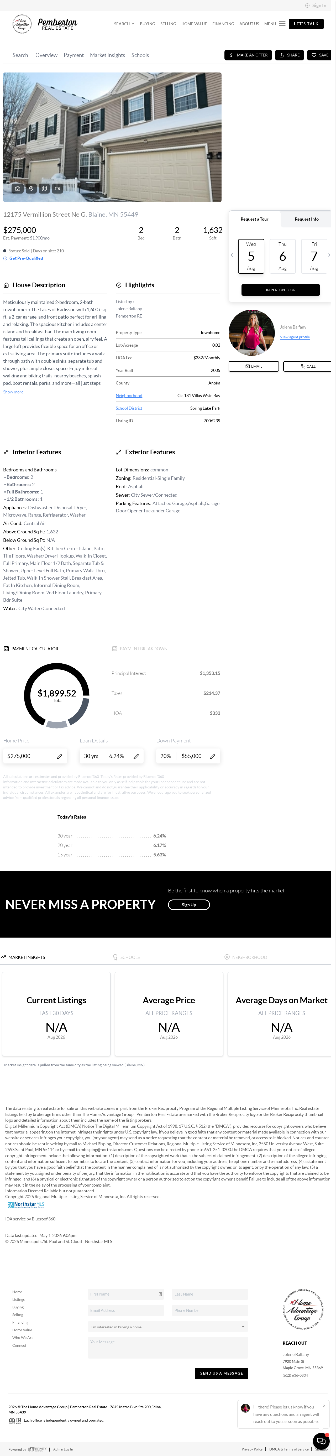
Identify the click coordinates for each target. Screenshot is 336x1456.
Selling (17, 1315)
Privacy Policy (252, 1449)
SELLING (168, 24)
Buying (18, 1307)
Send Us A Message (221, 1373)
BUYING (147, 24)
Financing (20, 1322)
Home (17, 1292)
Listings (18, 1299)
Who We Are (22, 1337)
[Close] (324, 1405)
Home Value (22, 1330)
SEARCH (124, 24)
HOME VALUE (194, 24)
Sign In (315, 5)
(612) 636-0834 (295, 1375)
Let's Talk (306, 24)
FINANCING (223, 24)
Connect (19, 1345)
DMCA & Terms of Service (289, 1449)
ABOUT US (249, 24)
